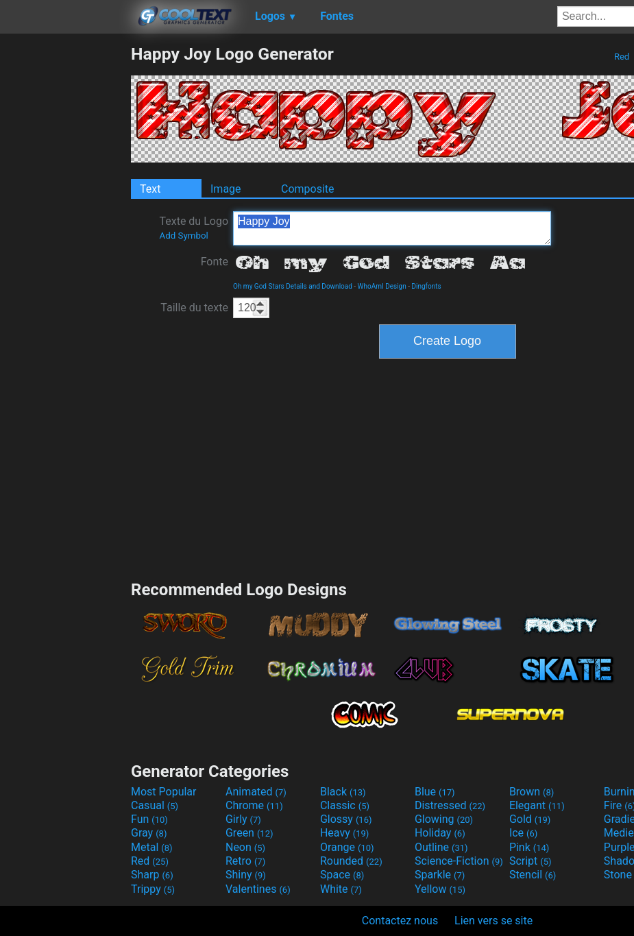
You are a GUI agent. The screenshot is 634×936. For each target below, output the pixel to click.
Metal (152, 847)
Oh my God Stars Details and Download (292, 286)
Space (342, 874)
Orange (347, 847)
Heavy (344, 832)
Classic (344, 805)
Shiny (245, 874)
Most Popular (164, 791)
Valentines (258, 889)
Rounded (351, 860)
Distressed (450, 805)
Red (622, 56)
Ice (523, 832)
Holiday (440, 832)
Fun (149, 819)
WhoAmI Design (382, 286)
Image (225, 188)
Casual (154, 805)
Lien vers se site (493, 920)
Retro (245, 860)
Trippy (153, 889)
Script (530, 860)
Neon (245, 847)
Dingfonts (426, 286)
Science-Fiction (459, 860)
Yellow (440, 889)
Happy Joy (392, 228)
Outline (441, 847)
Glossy (346, 819)
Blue (435, 791)
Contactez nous (400, 920)
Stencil (532, 874)
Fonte (214, 261)
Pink (529, 847)
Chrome (254, 805)
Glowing (444, 819)
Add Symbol (183, 235)
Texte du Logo (193, 228)
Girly (243, 819)
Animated (255, 791)
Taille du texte (194, 307)
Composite (307, 188)
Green (249, 832)
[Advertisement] (65, 249)
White (341, 889)
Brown (531, 791)
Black (343, 791)
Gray (149, 832)
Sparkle (440, 874)
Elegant (537, 805)
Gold (530, 819)
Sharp (152, 874)
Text (150, 188)
